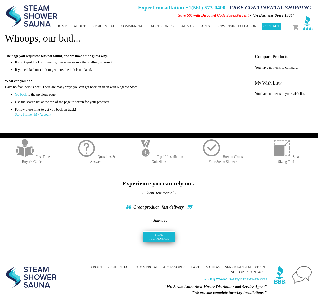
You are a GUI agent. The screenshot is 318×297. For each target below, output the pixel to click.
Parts (196, 267)
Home (61, 26)
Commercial (146, 267)
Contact (271, 26)
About (79, 26)
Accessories (174, 267)
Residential (118, 267)
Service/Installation (236, 26)
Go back (21, 94)
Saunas (213, 267)
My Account (42, 114)
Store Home (23, 114)
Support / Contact (248, 272)
